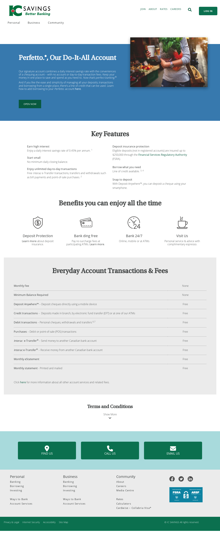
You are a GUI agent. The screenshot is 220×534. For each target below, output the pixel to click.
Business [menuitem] (34, 22)
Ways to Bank (19, 499)
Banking (15, 481)
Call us (110, 450)
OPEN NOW (30, 104)
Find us (47, 450)
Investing (16, 490)
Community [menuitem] (56, 22)
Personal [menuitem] (14, 22)
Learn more (29, 241)
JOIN (143, 9)
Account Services (21, 503)
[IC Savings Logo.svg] (29, 10)
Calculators (123, 503)
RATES (164, 9)
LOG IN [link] (208, 11)
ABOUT (153, 9)
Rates (119, 499)
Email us (173, 450)
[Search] (190, 10)
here (23, 382)
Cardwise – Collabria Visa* (133, 508)
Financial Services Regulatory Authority (162, 155)
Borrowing (17, 486)
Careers (121, 486)
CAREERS (175, 9)
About (120, 481)
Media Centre (125, 490)
